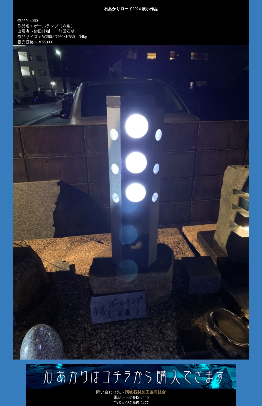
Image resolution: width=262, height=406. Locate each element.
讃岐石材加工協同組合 (145, 392)
